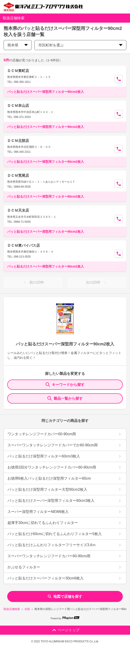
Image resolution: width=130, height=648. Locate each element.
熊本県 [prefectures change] (17, 45)
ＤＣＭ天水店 (18, 210)
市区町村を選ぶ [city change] (80, 45)
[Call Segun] (119, 79)
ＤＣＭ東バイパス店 (23, 245)
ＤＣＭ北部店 (18, 141)
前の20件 (33, 282)
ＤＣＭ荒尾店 (18, 175)
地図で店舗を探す (65, 596)
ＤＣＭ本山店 (18, 106)
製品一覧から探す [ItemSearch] (65, 398)
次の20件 (97, 282)
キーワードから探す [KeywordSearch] (65, 384)
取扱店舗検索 (12, 609)
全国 (27, 609)
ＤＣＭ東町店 (18, 71)
